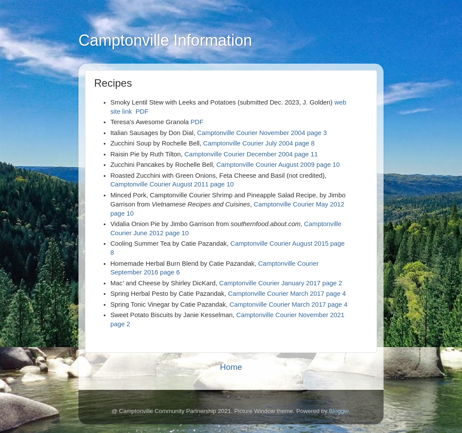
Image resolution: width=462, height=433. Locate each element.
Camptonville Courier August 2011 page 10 (172, 184)
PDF (142, 111)
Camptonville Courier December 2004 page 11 (251, 154)
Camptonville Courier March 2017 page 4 (287, 293)
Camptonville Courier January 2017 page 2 (280, 283)
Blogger (339, 411)
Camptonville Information (165, 40)
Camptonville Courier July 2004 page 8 (259, 143)
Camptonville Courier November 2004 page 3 (262, 132)
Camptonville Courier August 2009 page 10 (277, 164)
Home (231, 367)
